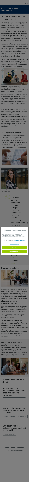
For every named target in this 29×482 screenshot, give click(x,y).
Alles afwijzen (14, 247)
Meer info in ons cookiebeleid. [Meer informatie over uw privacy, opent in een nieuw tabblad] (19, 240)
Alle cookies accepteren (14, 251)
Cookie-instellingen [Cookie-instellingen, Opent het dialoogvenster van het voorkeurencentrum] (14, 244)
